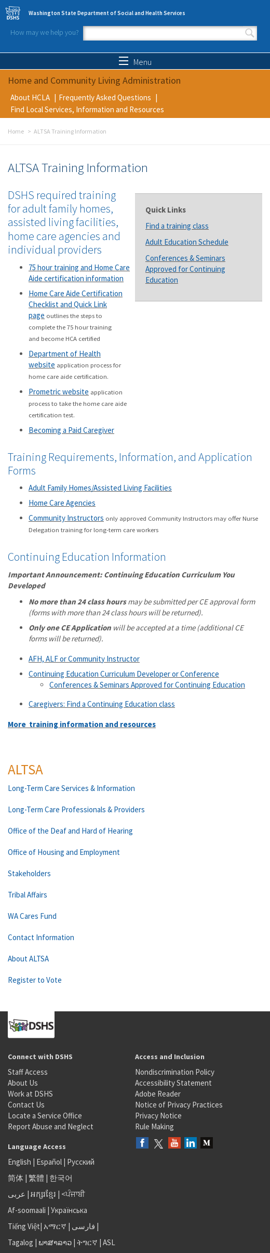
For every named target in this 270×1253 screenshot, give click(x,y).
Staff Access (28, 1072)
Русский (81, 1162)
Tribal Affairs (27, 895)
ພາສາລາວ (55, 1242)
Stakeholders (29, 873)
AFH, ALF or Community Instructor (84, 659)
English (20, 1162)
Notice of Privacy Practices (179, 1105)
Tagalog (20, 1242)
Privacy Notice (158, 1115)
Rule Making (154, 1126)
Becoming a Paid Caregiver (71, 430)
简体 (15, 1178)
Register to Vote (35, 980)
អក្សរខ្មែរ (43, 1194)
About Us (23, 1083)
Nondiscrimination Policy (174, 1072)
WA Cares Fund (32, 916)
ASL (109, 1242)
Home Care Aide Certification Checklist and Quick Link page (76, 304)
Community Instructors (66, 518)
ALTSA (25, 769)
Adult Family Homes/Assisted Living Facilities (100, 488)
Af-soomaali (27, 1210)
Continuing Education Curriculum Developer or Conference (124, 674)
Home (16, 131)
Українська (69, 1210)
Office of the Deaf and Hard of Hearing (70, 831)
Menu (135, 62)
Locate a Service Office (45, 1115)
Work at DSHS (30, 1094)
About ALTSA (28, 959)
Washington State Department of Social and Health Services (107, 13)
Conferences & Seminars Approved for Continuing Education (185, 269)
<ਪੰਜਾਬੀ (73, 1194)
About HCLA (30, 97)
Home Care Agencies (62, 503)
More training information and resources (82, 724)
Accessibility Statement (173, 1083)
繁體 (37, 1178)
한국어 (61, 1178)
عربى (16, 1194)
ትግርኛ (87, 1242)
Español (49, 1162)
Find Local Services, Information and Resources (87, 109)
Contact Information (41, 937)
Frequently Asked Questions (105, 97)
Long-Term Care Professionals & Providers (76, 809)
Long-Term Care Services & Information (71, 788)
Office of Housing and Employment (64, 852)
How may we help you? (44, 32)
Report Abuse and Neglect (50, 1126)
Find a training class (177, 226)
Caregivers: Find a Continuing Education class (102, 704)
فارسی (82, 1226)
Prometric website (59, 392)
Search (249, 33)
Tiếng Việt (24, 1226)
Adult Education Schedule (186, 242)
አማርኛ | (57, 1226)
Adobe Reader (158, 1094)
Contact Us (26, 1105)
